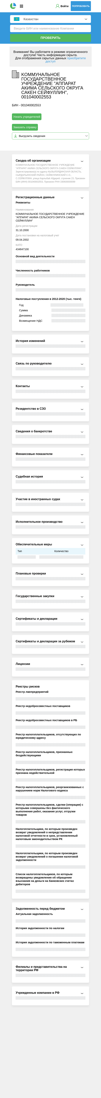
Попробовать (81, 6)
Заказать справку (25, 127)
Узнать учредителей (26, 116)
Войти (64, 6)
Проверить (50, 38)
